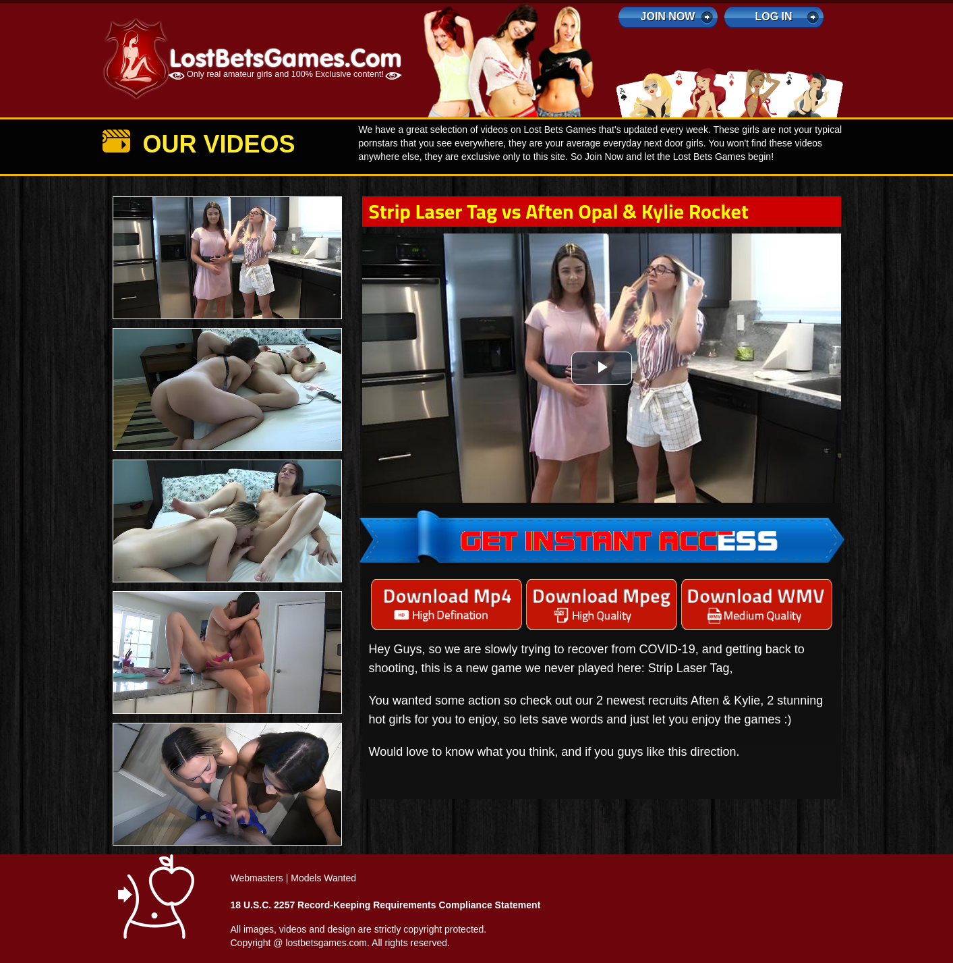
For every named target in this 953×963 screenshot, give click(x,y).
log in (773, 16)
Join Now (668, 16)
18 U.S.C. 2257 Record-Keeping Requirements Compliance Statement (386, 905)
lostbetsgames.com (326, 942)
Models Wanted (323, 878)
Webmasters (257, 878)
